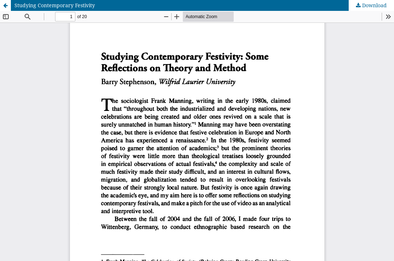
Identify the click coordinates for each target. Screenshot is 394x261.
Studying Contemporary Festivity (54, 5)
